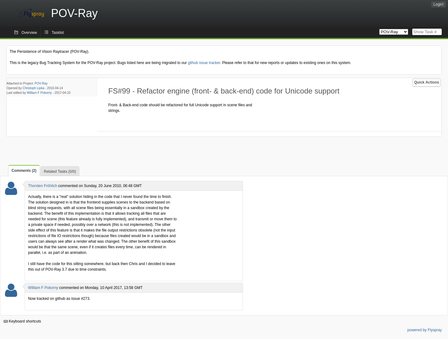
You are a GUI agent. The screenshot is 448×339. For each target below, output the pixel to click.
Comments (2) (24, 170)
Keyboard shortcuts (22, 321)
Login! (438, 4)
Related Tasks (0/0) (60, 171)
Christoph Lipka (33, 88)
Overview (29, 32)
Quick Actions (426, 82)
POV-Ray (41, 83)
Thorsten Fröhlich (42, 186)
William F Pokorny (39, 92)
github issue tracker (204, 63)
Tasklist (58, 32)
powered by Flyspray (424, 330)
